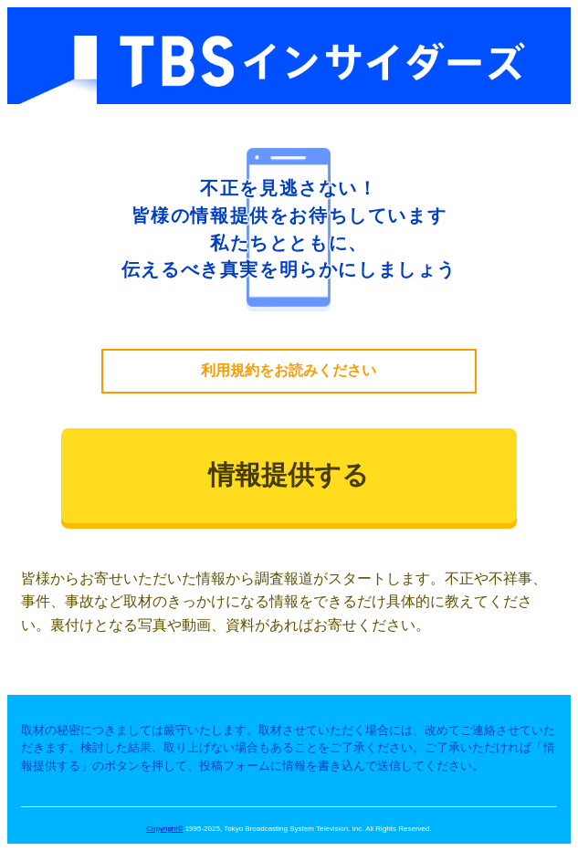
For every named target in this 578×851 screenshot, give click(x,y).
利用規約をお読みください (288, 370)
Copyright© (164, 829)
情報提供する (288, 474)
